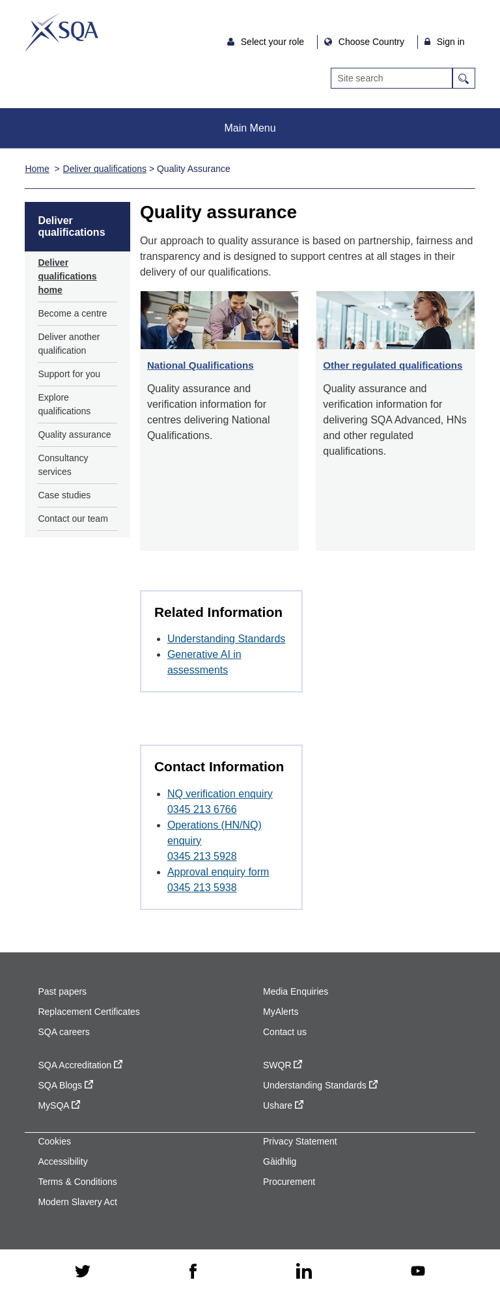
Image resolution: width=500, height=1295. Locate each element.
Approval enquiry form (218, 871)
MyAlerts (280, 1011)
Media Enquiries (295, 991)
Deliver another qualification (69, 344)
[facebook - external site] (193, 1272)
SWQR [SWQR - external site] (282, 1065)
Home (37, 169)
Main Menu (249, 128)
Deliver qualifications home (67, 276)
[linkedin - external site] (304, 1272)
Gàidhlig (279, 1161)
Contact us (285, 1032)
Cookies (54, 1141)
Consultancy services (63, 465)
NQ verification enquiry (220, 793)
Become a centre (72, 313)
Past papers (62, 991)
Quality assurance (74, 434)
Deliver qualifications (104, 169)
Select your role (274, 41)
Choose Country (373, 41)
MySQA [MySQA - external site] (58, 1105)
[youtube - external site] (418, 1272)
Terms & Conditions (77, 1181)
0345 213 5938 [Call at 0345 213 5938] (202, 887)
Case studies (64, 495)
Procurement (289, 1181)
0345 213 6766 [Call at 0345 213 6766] (202, 809)
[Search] (391, 78)
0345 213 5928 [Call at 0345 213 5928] (202, 856)
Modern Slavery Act (77, 1202)
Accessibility (62, 1161)
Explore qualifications (64, 404)
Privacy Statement (300, 1141)
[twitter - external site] (82, 1272)
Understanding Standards (226, 638)
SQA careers (63, 1032)
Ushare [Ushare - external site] (283, 1105)
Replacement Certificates (88, 1011)
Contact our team (72, 518)
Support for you (69, 374)
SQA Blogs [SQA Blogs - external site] (65, 1085)
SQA (61, 32)
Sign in (451, 41)
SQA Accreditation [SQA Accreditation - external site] (80, 1065)
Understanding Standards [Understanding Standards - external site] (320, 1085)
